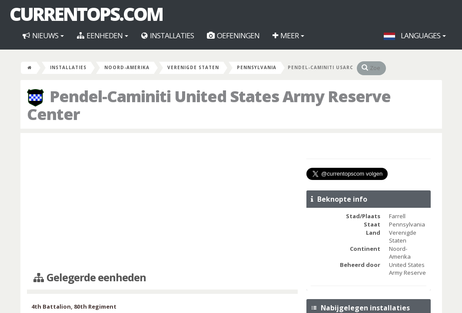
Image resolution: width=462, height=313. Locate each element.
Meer (288, 35)
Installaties (167, 35)
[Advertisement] (162, 202)
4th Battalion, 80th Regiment (73, 306)
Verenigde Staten (193, 67)
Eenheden (102, 35)
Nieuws (43, 35)
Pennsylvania (256, 67)
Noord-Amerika (127, 67)
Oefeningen (233, 35)
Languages (415, 35)
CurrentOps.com (86, 14)
